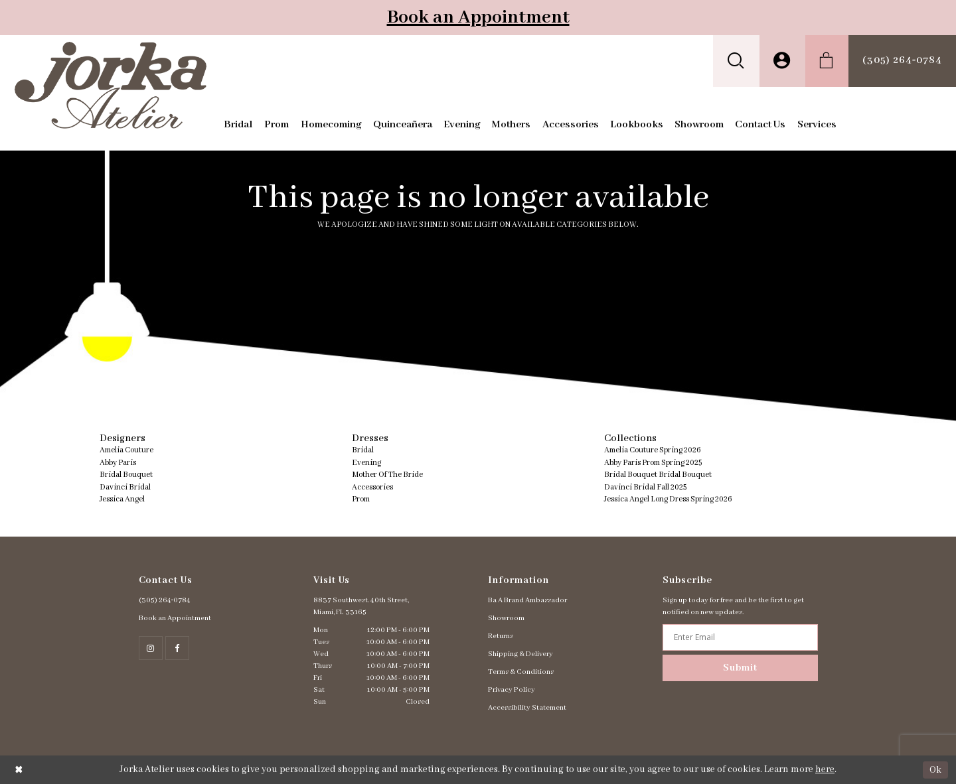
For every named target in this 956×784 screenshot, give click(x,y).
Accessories (372, 487)
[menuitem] (736, 61)
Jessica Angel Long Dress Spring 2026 (668, 499)
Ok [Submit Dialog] (935, 769)
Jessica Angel (122, 499)
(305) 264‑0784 (165, 600)
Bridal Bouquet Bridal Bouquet (658, 475)
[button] (736, 61)
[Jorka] (110, 85)
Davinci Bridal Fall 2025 (645, 487)
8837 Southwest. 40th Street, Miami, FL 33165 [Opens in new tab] (361, 606)
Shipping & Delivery (520, 654)
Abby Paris (118, 463)
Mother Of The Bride (387, 475)
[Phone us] (902, 61)
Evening (366, 463)
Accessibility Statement (527, 707)
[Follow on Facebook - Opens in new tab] (177, 648)
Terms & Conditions (521, 672)
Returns (500, 636)
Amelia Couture (126, 450)
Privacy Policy (511, 689)
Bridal (363, 450)
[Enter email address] (740, 637)
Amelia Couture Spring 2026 (652, 450)
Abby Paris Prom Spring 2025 (653, 463)
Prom (361, 499)
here (825, 769)
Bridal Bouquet (126, 475)
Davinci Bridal (125, 487)
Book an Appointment (478, 17)
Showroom (506, 618)
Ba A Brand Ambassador (527, 600)
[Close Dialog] (19, 769)
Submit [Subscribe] (740, 668)
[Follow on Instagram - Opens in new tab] (151, 648)
